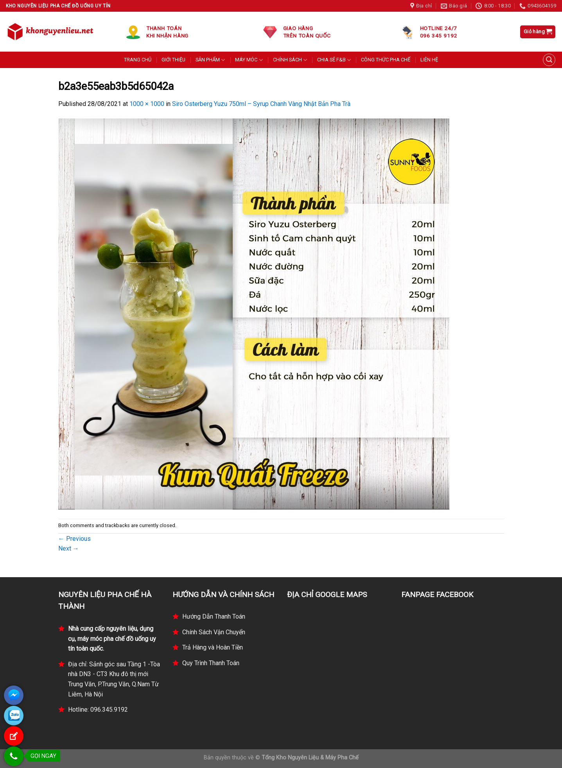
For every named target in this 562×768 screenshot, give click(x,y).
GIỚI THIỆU (173, 60)
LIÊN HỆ (429, 60)
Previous (74, 538)
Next (68, 548)
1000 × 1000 (146, 104)
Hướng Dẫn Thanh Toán (213, 616)
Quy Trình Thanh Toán (210, 663)
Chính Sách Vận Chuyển (213, 632)
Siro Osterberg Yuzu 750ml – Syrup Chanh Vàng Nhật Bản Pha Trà (261, 104)
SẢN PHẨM (210, 60)
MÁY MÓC (248, 60)
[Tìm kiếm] (549, 60)
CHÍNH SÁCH (290, 60)
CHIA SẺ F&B (334, 60)
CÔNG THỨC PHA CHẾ (385, 60)
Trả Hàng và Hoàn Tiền (212, 647)
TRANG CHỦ (137, 60)
